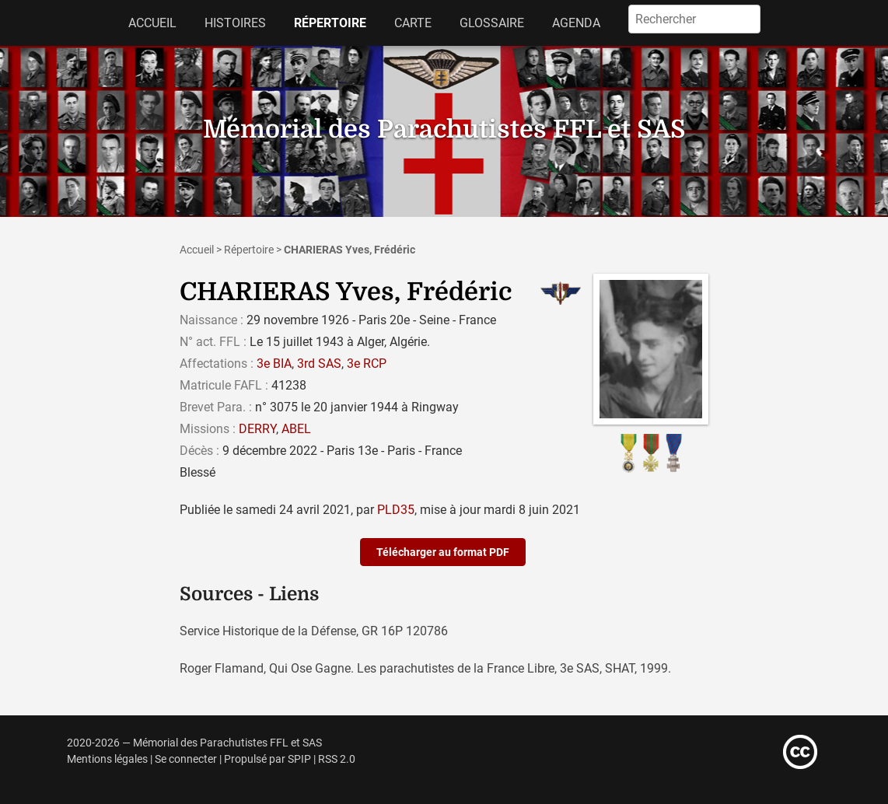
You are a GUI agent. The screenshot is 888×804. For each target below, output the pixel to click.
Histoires (235, 23)
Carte (413, 23)
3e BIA (274, 363)
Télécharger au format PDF (442, 552)
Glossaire (492, 23)
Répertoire (330, 23)
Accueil (152, 23)
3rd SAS (319, 363)
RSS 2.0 (336, 759)
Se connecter (186, 759)
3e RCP (366, 363)
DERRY (257, 428)
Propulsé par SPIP (267, 759)
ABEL (296, 428)
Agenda (576, 23)
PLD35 (395, 509)
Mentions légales (107, 759)
